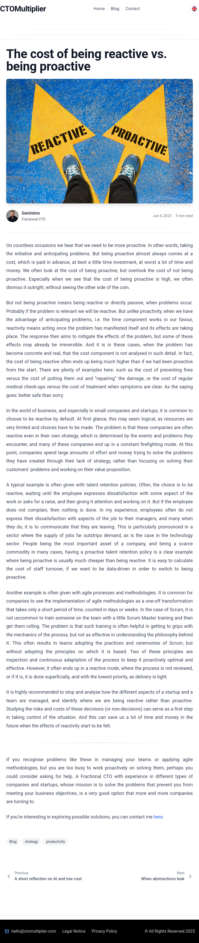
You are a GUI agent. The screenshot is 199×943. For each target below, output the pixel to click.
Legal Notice (73, 931)
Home (99, 8)
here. (159, 817)
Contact (132, 8)
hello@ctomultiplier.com (33, 931)
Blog (115, 8)
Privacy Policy (104, 931)
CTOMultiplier (23, 8)
